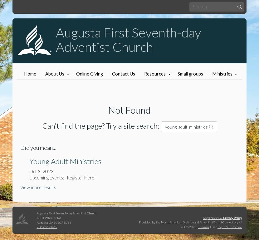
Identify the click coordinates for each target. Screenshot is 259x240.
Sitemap (203, 227)
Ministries (222, 73)
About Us (54, 73)
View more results (38, 187)
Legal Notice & (222, 218)
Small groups (190, 73)
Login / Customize (229, 227)
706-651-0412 (47, 227)
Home (30, 73)
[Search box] (216, 6)
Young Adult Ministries (65, 161)
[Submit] (239, 6)
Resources (155, 73)
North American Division (177, 222)
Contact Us (123, 73)
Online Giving (89, 73)
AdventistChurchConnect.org (219, 222)
